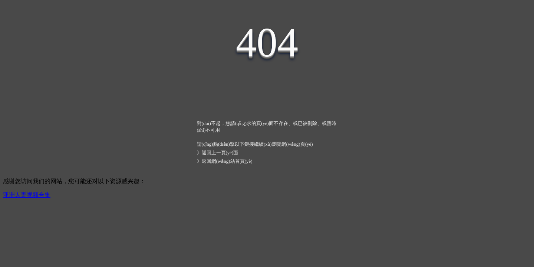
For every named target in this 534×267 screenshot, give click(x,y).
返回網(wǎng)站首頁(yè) (227, 161)
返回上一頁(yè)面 (220, 152)
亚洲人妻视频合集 (26, 195)
